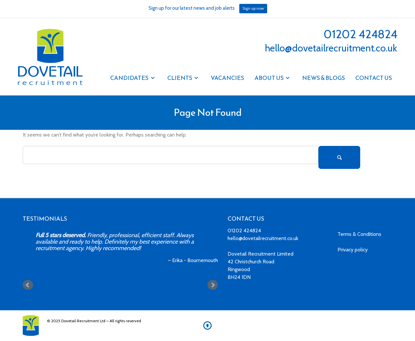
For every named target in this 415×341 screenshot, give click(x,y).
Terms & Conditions (359, 234)
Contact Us (373, 77)
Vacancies (227, 77)
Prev (28, 285)
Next (213, 285)
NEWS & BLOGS (323, 77)
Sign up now (253, 8)
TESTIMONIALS (45, 218)
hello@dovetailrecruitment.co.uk (331, 48)
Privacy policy (353, 250)
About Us (269, 77)
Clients (179, 77)
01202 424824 (360, 34)
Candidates (129, 77)
